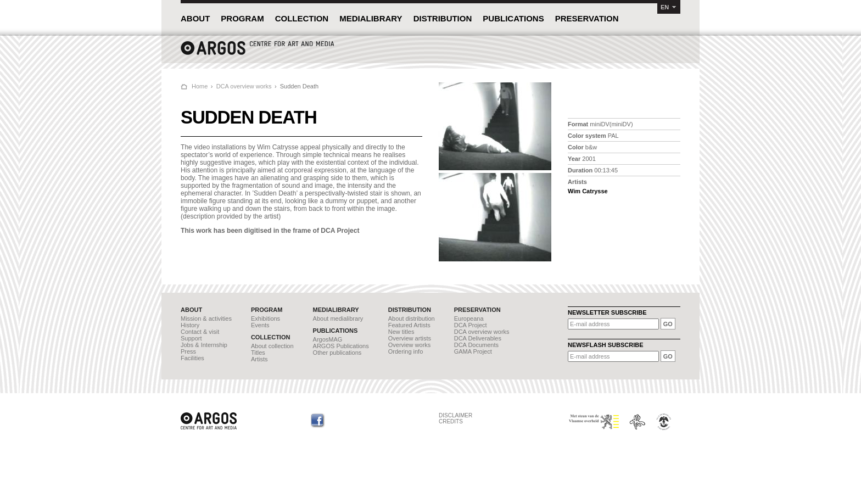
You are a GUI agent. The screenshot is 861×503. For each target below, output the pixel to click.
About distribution (411, 318)
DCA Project (470, 325)
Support (191, 338)
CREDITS (451, 421)
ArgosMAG (328, 339)
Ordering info (405, 351)
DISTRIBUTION (442, 18)
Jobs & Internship (204, 345)
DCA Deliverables (477, 338)
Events (260, 325)
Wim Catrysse (588, 191)
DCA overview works (244, 86)
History (190, 325)
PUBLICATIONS (513, 18)
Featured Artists (409, 325)
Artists (259, 359)
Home (200, 86)
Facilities (192, 358)
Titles (258, 352)
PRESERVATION (587, 18)
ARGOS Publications (341, 346)
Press (188, 351)
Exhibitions (265, 318)
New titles (401, 331)
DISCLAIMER (455, 415)
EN (665, 7)
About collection (272, 346)
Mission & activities (206, 318)
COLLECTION (302, 18)
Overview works (409, 345)
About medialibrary (338, 318)
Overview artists (409, 338)
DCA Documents (476, 345)
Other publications (337, 352)
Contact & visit (200, 331)
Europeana (469, 318)
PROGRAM (242, 18)
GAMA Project (473, 351)
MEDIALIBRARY (370, 18)
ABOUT (195, 18)
